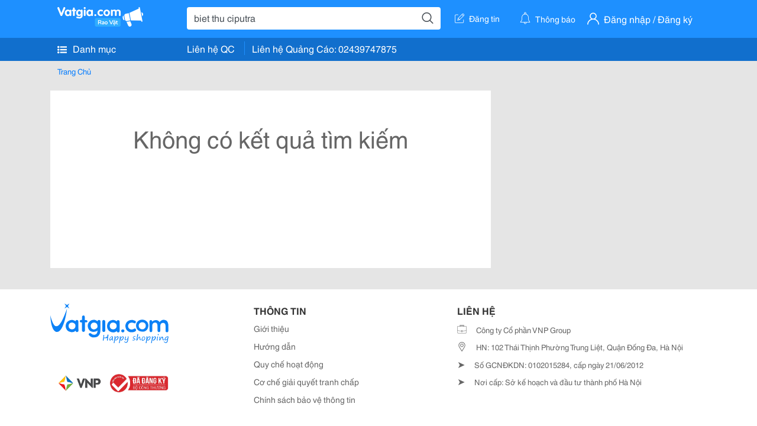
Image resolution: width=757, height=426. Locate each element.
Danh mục (86, 48)
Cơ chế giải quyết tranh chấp (306, 382)
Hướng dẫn (275, 346)
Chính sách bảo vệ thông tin (304, 399)
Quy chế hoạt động (288, 364)
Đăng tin (477, 18)
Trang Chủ (74, 71)
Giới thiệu (271, 328)
